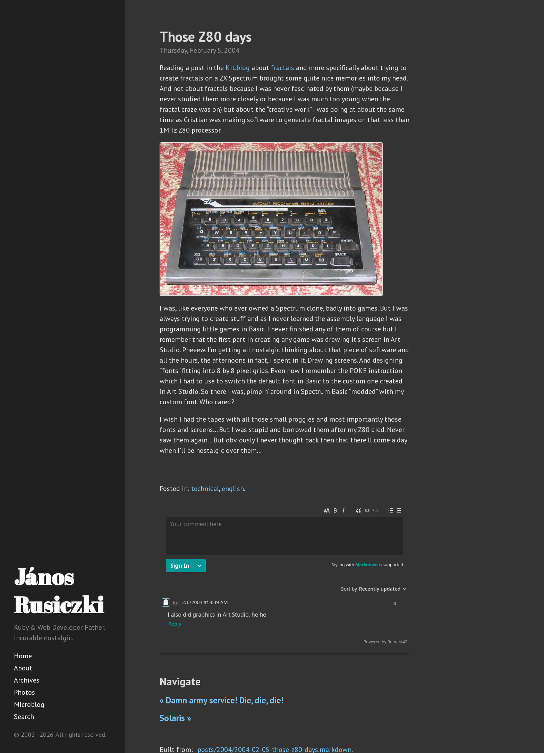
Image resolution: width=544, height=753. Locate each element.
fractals (282, 67)
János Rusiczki (59, 590)
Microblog (29, 704)
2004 (231, 50)
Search (24, 716)
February (203, 50)
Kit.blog (238, 67)
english (233, 488)
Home (23, 655)
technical (205, 488)
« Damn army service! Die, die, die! (221, 700)
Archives (27, 680)
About (23, 667)
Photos (24, 692)
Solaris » (175, 718)
